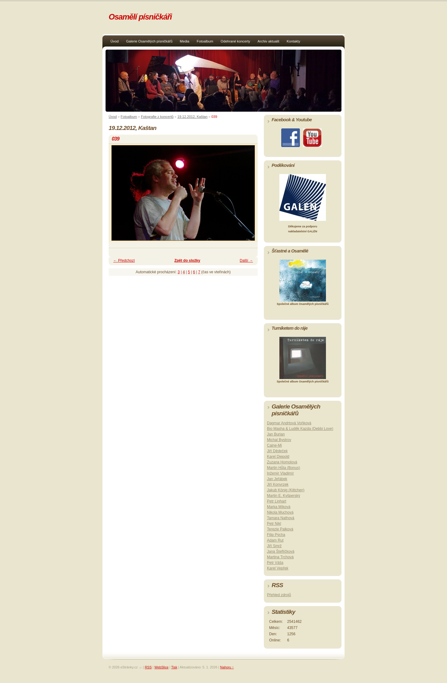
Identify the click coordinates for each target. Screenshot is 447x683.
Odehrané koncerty (235, 41)
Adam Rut (275, 540)
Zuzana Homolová (282, 462)
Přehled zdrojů (279, 595)
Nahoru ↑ (227, 667)
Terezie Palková (280, 529)
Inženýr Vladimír (280, 473)
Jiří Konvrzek (277, 484)
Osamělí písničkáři (140, 16)
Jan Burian (276, 434)
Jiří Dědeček (277, 451)
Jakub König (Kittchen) (286, 490)
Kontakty (293, 41)
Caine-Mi (274, 445)
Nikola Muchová (280, 512)
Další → (246, 260)
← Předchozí (124, 260)
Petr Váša (275, 562)
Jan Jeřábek (277, 479)
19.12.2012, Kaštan (192, 116)
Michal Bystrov (279, 440)
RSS (148, 667)
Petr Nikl (274, 523)
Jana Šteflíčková (280, 551)
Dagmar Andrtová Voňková (289, 423)
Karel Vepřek (277, 568)
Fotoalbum (205, 41)
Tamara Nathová (280, 518)
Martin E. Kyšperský (283, 495)
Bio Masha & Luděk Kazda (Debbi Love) (300, 428)
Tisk (174, 667)
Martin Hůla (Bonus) (283, 468)
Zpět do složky (187, 260)
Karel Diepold (278, 456)
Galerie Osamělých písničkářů (149, 41)
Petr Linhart (276, 501)
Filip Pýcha (276, 535)
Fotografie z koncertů (157, 116)
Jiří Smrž (274, 546)
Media (184, 41)
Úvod (115, 41)
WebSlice (161, 667)
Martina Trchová (280, 557)
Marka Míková (278, 507)
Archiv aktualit (268, 41)
